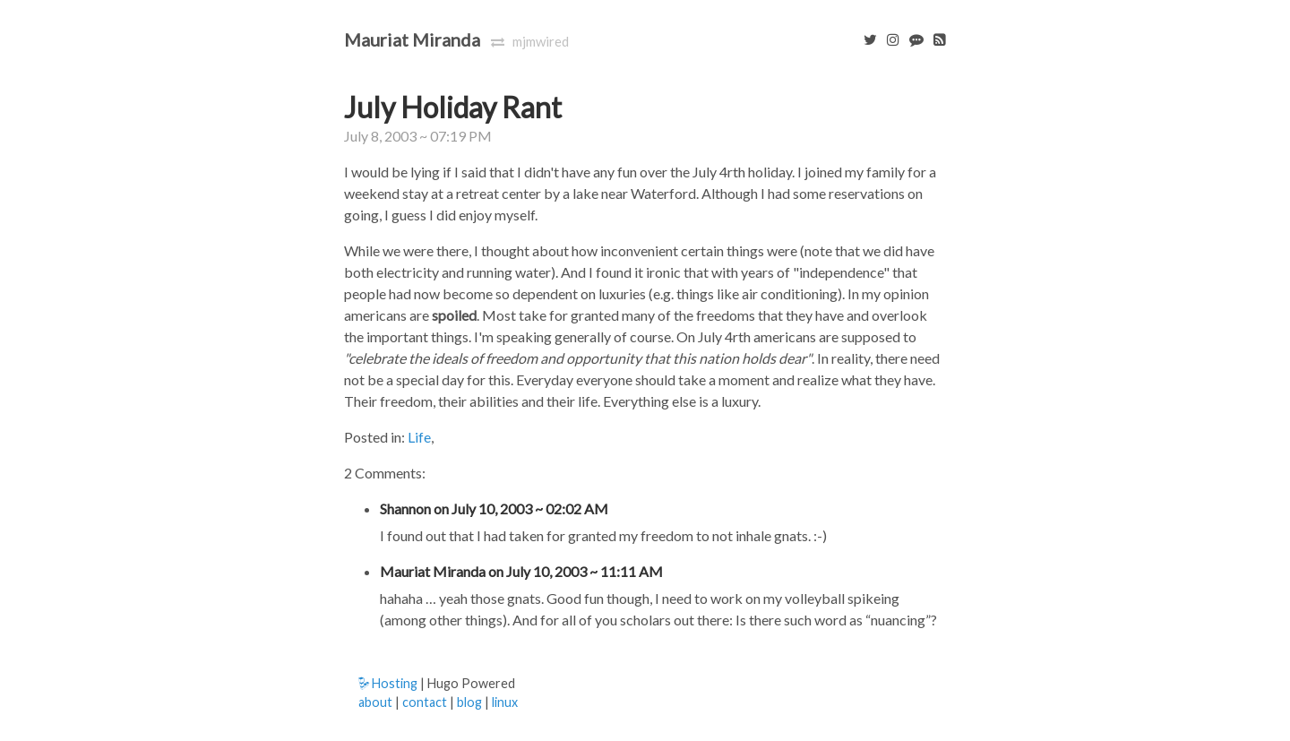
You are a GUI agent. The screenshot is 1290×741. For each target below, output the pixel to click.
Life (419, 436)
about (375, 702)
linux (505, 702)
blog (469, 702)
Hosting (387, 683)
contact (424, 702)
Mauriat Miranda (412, 39)
